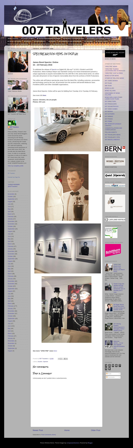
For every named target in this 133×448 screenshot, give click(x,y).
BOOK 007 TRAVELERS (75, 44)
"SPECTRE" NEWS (111, 66)
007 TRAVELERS (4, 7)
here (44, 95)
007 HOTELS (27, 41)
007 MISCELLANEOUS (112, 139)
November (11, 194)
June (9, 206)
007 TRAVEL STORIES (27, 38)
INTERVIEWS (115, 41)
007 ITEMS (108, 121)
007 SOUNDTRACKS (111, 106)
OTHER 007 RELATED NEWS (114, 78)
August (10, 201)
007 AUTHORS (110, 114)
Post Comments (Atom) (48, 434)
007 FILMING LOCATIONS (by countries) (98, 38)
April (9, 211)
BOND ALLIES (109, 88)
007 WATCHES (88, 41)
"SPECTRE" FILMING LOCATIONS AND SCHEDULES (115, 69)
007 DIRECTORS (110, 101)
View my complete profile (15, 166)
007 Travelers (14, 127)
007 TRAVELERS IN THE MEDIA (40, 44)
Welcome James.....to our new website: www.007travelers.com (119, 344)
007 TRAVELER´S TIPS (112, 137)
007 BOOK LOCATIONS (14, 41)
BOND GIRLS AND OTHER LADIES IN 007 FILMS (113, 98)
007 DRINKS (109, 116)
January (10, 219)
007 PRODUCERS (111, 104)
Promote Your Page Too (14, 177)
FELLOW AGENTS (111, 132)
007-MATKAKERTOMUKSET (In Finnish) (48, 38)
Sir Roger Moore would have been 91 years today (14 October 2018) (119, 307)
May (9, 209)
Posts (108, 373)
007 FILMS (108, 83)
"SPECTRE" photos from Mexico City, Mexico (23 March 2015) (119, 268)
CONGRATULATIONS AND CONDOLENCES (113, 129)
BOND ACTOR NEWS (112, 75)
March (10, 214)
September (11, 199)
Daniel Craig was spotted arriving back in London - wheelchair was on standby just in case (119, 288)
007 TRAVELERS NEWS (113, 135)
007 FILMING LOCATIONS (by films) (73, 38)
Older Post (95, 430)
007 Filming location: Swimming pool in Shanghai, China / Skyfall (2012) (119, 327)
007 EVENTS (52, 41)
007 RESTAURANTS (40, 41)
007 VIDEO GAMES (111, 109)
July (9, 204)
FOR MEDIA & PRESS (59, 44)
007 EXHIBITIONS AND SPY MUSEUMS (70, 41)
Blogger (90, 443)
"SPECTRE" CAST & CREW (114, 73)
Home (67, 430)
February (10, 216)
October (10, 196)
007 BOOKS (109, 111)
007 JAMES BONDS (111, 80)
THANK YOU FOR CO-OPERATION (17, 44)
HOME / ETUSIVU (13, 38)
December (11, 221)
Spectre (54, 69)
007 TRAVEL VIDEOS (102, 41)
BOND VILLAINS (110, 90)
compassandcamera (72, 443)
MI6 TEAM (108, 85)
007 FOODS (109, 119)
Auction (40, 361)
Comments (110, 377)
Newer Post (38, 430)
